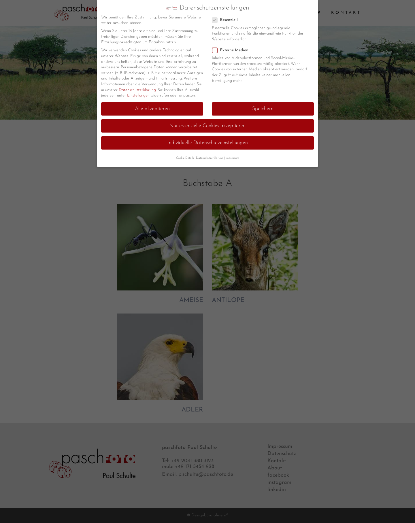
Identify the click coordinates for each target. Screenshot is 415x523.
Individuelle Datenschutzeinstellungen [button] (207, 141)
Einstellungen (138, 94)
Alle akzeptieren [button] (152, 107)
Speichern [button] (262, 107)
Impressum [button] (232, 156)
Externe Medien (232, 49)
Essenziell (227, 19)
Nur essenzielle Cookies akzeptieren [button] (207, 124)
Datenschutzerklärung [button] (209, 156)
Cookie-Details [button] (185, 156)
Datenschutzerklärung (137, 88)
